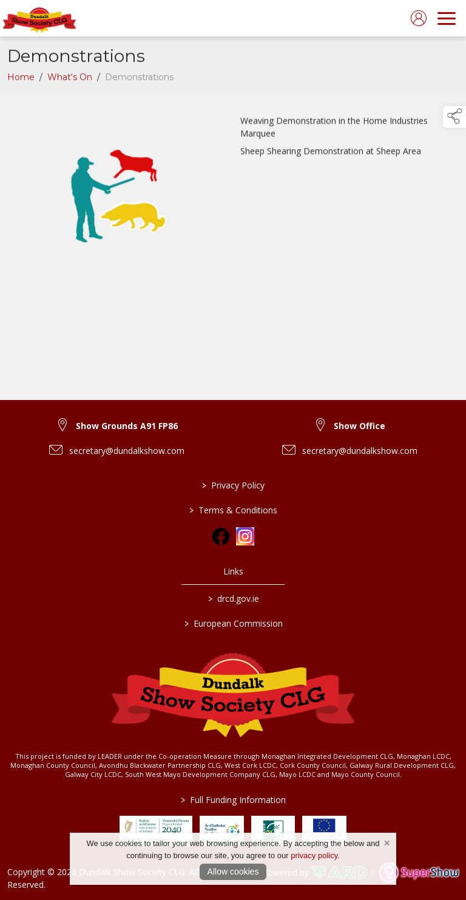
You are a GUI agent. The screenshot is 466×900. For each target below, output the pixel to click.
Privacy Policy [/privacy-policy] (233, 485)
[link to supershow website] (419, 872)
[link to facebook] (221, 536)
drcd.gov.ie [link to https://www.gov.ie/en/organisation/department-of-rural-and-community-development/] (233, 598)
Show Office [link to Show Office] (359, 426)
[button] (454, 117)
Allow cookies (233, 871)
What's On (69, 80)
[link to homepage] (39, 18)
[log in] (418, 18)
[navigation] (446, 18)
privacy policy (314, 855)
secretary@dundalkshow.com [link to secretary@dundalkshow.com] (126, 450)
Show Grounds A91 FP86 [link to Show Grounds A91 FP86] (127, 426)
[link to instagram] (245, 536)
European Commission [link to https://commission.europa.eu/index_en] (233, 623)
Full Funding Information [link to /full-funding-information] (233, 799)
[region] (233, 199)
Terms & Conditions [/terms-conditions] (233, 510)
